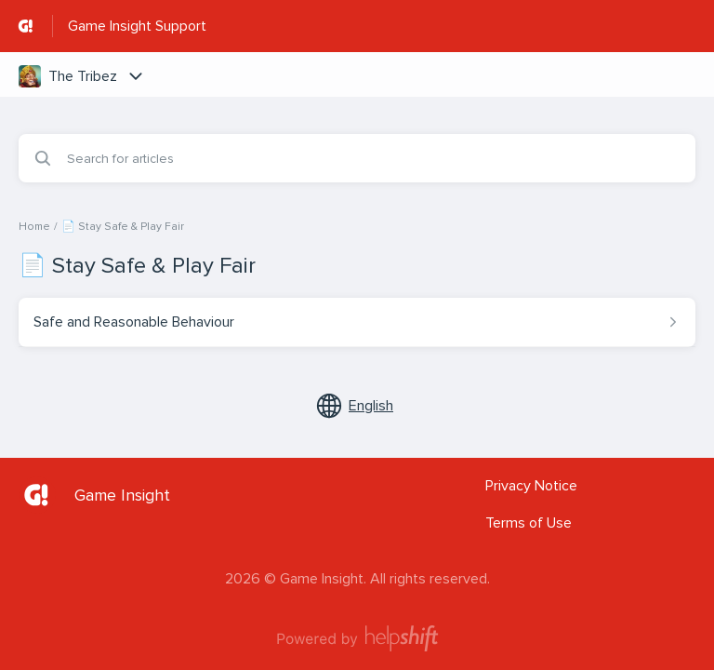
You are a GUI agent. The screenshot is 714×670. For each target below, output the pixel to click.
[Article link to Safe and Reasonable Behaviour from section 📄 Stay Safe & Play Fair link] (357, 322)
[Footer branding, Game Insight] (104, 495)
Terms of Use (528, 523)
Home (34, 227)
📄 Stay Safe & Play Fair (122, 227)
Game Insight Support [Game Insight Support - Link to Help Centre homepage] (137, 26)
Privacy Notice (531, 485)
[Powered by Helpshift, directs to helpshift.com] (357, 638)
